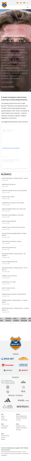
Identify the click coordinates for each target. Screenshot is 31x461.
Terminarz (18, 420)
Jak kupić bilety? (4, 426)
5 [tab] (20, 323)
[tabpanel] (15, 319)
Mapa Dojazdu (4, 427)
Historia (3, 418)
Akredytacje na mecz (20, 426)
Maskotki (3, 439)
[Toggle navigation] (27, 7)
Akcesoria (3, 437)
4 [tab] (18, 323)
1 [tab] (11, 323)
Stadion (2, 416)
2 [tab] (13, 323)
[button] (27, 3)
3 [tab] (15, 323)
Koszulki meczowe (5, 435)
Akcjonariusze (4, 420)
